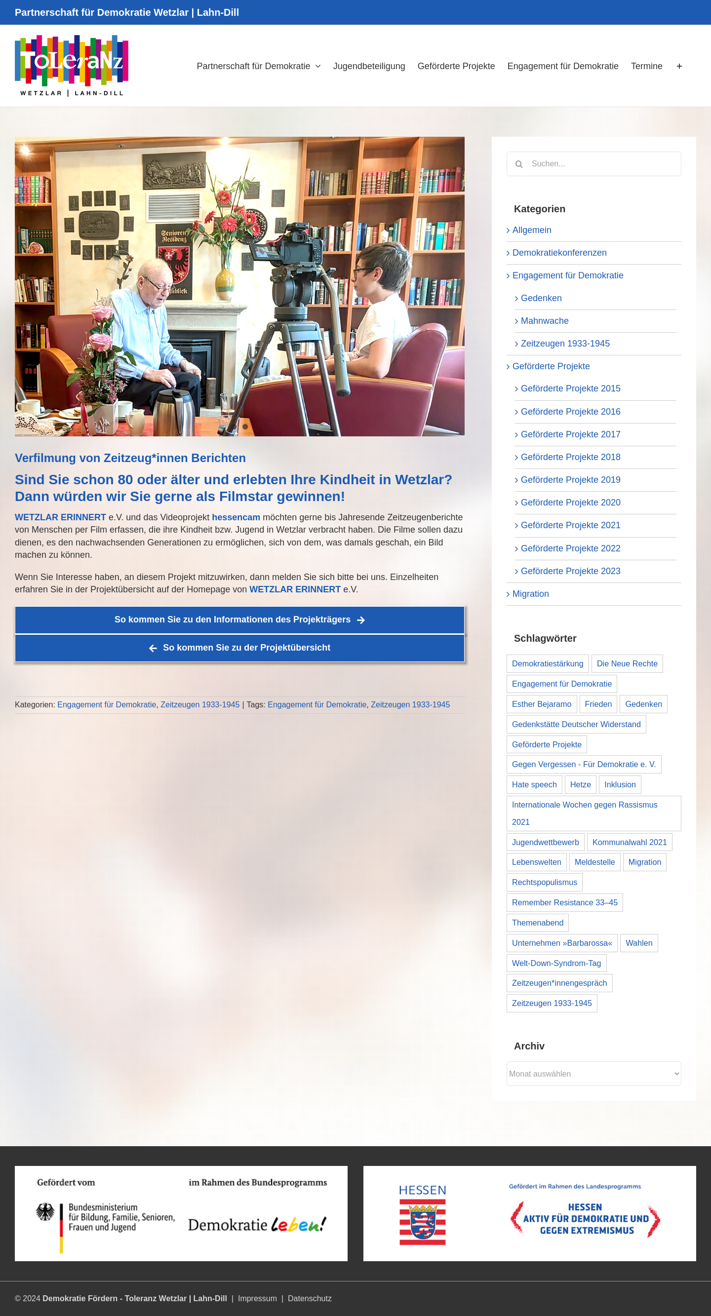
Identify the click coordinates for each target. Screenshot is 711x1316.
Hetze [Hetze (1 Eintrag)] (580, 784)
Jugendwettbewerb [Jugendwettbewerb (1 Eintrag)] (545, 842)
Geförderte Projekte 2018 (571, 457)
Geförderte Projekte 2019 (571, 480)
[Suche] (519, 164)
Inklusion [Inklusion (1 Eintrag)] (620, 784)
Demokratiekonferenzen (560, 253)
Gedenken (541, 298)
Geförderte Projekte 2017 (571, 434)
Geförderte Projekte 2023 (571, 571)
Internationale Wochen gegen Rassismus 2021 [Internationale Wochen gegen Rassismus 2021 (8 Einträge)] (585, 813)
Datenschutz (310, 1298)
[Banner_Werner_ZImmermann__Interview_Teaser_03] (240, 286)
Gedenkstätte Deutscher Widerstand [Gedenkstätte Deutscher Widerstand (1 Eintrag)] (576, 724)
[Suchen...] (594, 164)
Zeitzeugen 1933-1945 (199, 704)
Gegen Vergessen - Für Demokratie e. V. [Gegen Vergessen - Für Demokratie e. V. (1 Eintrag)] (584, 764)
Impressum (257, 1298)
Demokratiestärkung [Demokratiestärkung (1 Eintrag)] (548, 663)
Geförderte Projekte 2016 (571, 412)
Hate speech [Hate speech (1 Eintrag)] (534, 784)
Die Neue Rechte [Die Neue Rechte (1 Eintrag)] (627, 663)
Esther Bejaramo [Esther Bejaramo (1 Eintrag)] (542, 703)
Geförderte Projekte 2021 (571, 525)
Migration (531, 594)
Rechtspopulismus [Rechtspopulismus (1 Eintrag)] (544, 882)
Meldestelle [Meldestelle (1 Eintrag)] (595, 861)
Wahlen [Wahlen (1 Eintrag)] (639, 942)
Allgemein (532, 230)
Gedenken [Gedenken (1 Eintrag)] (643, 703)
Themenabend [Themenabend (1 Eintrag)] (537, 922)
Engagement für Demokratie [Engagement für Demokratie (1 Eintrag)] (562, 683)
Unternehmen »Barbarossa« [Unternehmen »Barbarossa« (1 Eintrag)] (562, 942)
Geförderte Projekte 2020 (571, 502)
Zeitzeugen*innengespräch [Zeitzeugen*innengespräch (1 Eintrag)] (559, 982)
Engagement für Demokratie (106, 704)
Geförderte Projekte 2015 (571, 388)
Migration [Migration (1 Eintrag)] (645, 861)
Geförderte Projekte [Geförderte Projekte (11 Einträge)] (547, 744)
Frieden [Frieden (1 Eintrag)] (598, 703)
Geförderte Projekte (551, 366)
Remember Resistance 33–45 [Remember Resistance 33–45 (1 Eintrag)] (565, 902)
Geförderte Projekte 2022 (571, 548)
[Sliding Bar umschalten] (679, 66)
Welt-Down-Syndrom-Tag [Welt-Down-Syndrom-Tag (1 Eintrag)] (556, 963)
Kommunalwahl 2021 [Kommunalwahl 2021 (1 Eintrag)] (629, 842)
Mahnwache (545, 321)
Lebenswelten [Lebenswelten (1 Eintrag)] (536, 861)
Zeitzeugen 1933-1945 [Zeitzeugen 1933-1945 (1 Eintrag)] (552, 1003)
